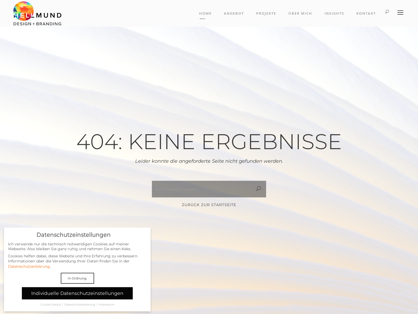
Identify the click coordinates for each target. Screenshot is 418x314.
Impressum (106, 307)
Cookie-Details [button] (51, 307)
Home (205, 13)
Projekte (266, 13)
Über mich (300, 13)
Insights (334, 13)
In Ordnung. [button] (77, 281)
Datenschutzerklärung (29, 269)
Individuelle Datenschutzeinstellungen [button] (77, 296)
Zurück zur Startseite (209, 204)
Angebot (234, 13)
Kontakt (366, 13)
